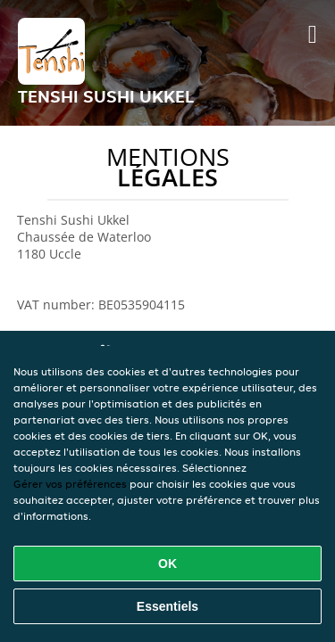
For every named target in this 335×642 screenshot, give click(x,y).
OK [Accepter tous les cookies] (167, 563)
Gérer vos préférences (70, 483)
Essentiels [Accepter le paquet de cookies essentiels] (167, 606)
